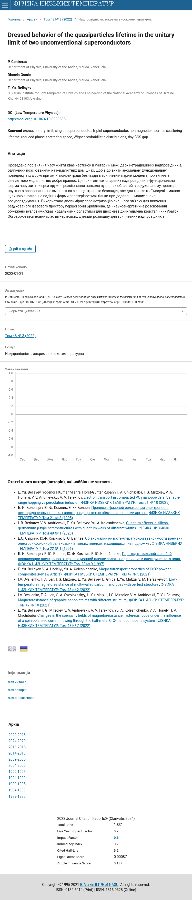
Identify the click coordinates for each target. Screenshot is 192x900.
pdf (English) (22, 249)
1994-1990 (17, 778)
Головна (14, 19)
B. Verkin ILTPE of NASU (99, 885)
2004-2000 (17, 765)
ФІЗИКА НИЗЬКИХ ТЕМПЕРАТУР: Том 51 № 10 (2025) (125, 502)
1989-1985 (17, 784)
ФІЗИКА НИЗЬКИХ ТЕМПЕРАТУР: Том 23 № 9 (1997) (61, 564)
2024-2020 (17, 741)
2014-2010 (17, 753)
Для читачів (17, 682)
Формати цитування (24, 311)
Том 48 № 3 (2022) (58, 19)
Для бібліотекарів (21, 698)
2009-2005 (17, 759)
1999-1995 (17, 772)
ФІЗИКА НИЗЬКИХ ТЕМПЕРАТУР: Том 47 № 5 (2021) (107, 574)
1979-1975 (17, 796)
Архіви (32, 19)
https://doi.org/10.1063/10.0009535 (37, 119)
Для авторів (17, 690)
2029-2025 (17, 735)
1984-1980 (17, 790)
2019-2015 (17, 747)
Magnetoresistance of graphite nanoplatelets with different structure (72, 600)
